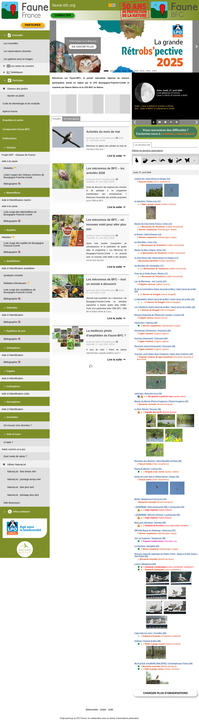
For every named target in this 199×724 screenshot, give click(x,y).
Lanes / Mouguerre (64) (145, 564)
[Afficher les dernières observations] (147, 150)
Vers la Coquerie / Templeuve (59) (150, 538)
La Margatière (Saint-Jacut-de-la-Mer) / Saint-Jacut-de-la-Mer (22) (164, 299)
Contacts (103, 709)
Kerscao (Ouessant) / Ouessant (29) (151, 338)
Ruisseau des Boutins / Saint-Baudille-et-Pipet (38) (158, 461)
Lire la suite (116, 155)
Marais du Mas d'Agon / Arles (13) (150, 250)
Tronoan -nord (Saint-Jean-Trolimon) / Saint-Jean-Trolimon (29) (163, 354)
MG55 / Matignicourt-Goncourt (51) (150, 499)
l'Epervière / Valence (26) (145, 323)
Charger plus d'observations (165, 693)
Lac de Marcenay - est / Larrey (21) (150, 281)
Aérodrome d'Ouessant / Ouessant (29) (152, 330)
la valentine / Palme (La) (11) (147, 201)
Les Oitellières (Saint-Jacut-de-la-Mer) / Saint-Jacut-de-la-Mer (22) (164, 307)
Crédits (110, 709)
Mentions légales (92, 709)
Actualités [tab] (56, 119)
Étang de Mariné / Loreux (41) (148, 469)
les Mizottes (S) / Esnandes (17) (149, 266)
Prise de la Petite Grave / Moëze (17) (151, 273)
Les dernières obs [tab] (142, 145)
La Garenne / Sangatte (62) (146, 546)
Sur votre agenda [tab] (71, 119)
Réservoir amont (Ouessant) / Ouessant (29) (154, 346)
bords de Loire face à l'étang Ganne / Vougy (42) (156, 477)
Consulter (63, 15)
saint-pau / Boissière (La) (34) (148, 393)
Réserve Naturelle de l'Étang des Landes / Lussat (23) (159, 315)
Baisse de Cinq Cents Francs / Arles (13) (153, 224)
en (114, 5)
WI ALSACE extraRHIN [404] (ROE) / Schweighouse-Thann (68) (163, 663)
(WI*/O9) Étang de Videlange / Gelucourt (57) (155, 530)
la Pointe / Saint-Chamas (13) (147, 234)
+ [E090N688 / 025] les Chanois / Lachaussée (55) (157, 515)
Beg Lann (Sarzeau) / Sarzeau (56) (150, 523)
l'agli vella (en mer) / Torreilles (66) (150, 633)
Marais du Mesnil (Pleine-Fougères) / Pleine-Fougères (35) (161, 401)
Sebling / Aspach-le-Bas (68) (147, 641)
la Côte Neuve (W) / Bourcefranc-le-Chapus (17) (156, 258)
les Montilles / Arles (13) (145, 242)
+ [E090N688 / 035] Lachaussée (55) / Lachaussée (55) (159, 507)
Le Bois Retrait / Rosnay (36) (147, 409)
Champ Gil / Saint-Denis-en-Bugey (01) (152, 179)
